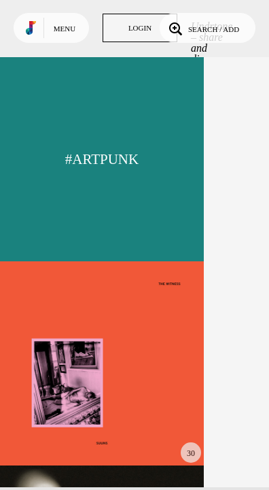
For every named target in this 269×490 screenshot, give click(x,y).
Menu (64, 28)
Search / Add (202, 28)
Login (139, 28)
